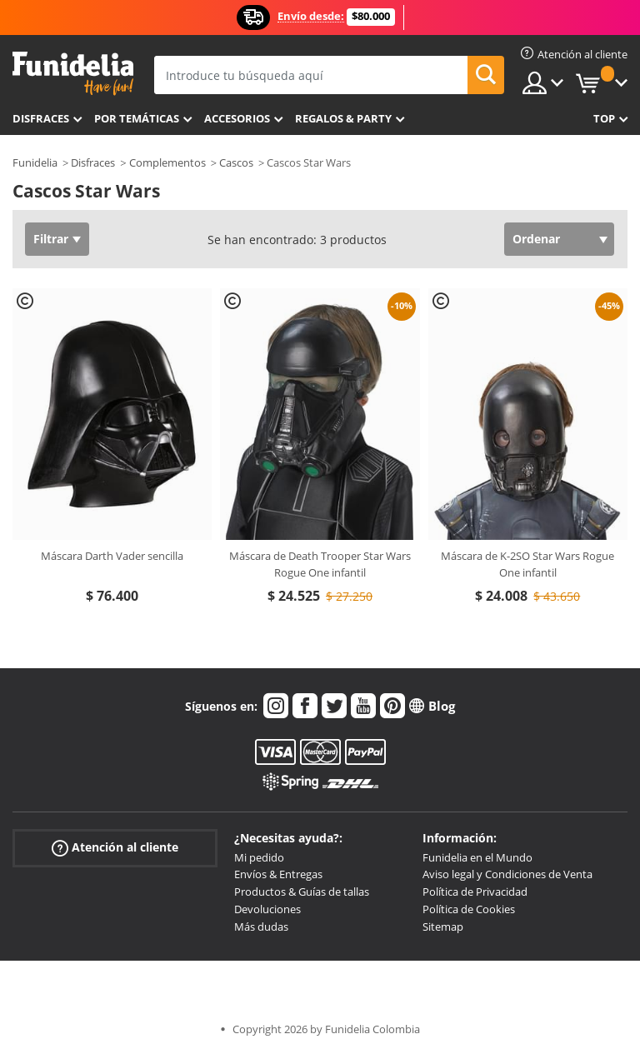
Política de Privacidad (475, 891)
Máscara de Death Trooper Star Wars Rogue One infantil (320, 564)
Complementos (167, 162)
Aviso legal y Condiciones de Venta (507, 874)
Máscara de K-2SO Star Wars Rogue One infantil (527, 564)
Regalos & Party (343, 118)
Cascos (236, 162)
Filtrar (50, 239)
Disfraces (40, 118)
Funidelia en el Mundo (477, 857)
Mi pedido (259, 857)
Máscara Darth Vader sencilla (112, 555)
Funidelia (35, 162)
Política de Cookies (468, 909)
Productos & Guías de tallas (301, 891)
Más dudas (261, 926)
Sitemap (442, 926)
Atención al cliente (115, 847)
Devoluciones (267, 909)
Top (604, 118)
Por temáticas (136, 118)
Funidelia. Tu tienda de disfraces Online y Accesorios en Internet (72, 74)
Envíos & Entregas (278, 874)
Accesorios (237, 118)
